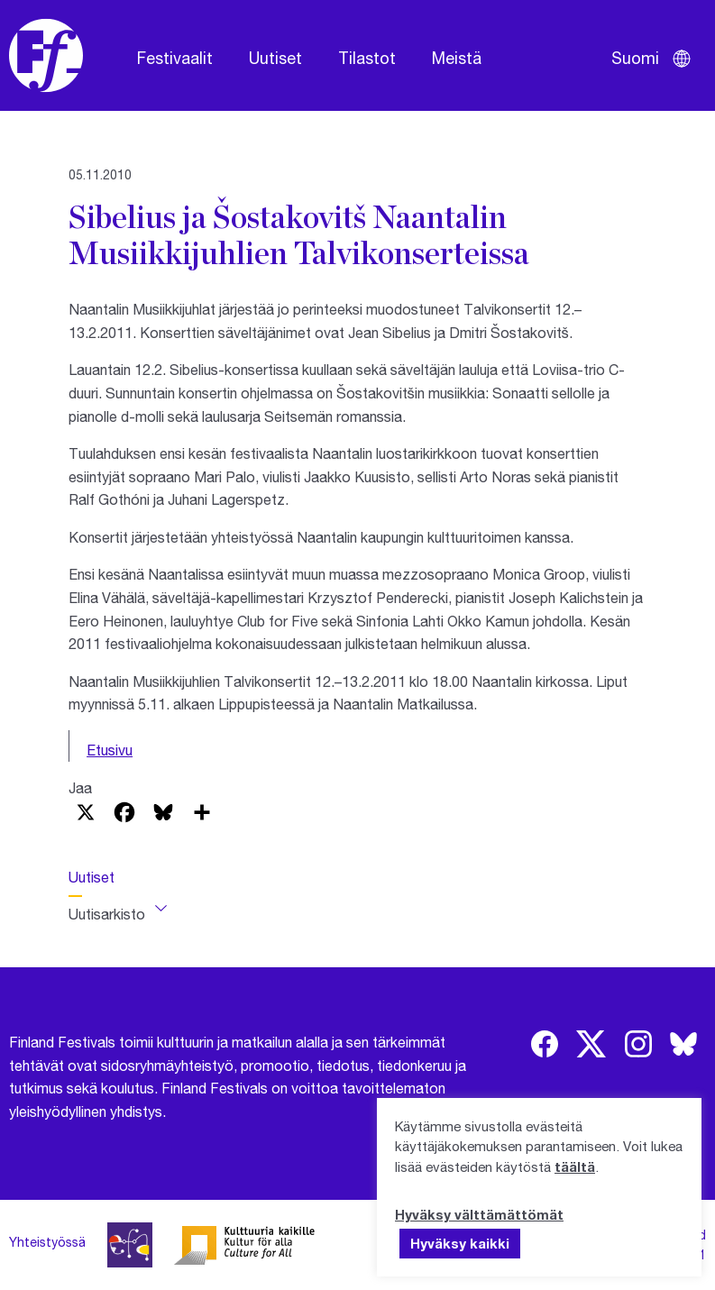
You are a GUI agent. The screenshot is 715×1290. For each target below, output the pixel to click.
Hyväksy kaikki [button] (459, 1243)
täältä (575, 1166)
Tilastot (367, 58)
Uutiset (275, 58)
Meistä (456, 58)
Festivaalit (175, 58)
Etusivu (110, 749)
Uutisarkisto (107, 913)
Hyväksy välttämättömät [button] (479, 1214)
